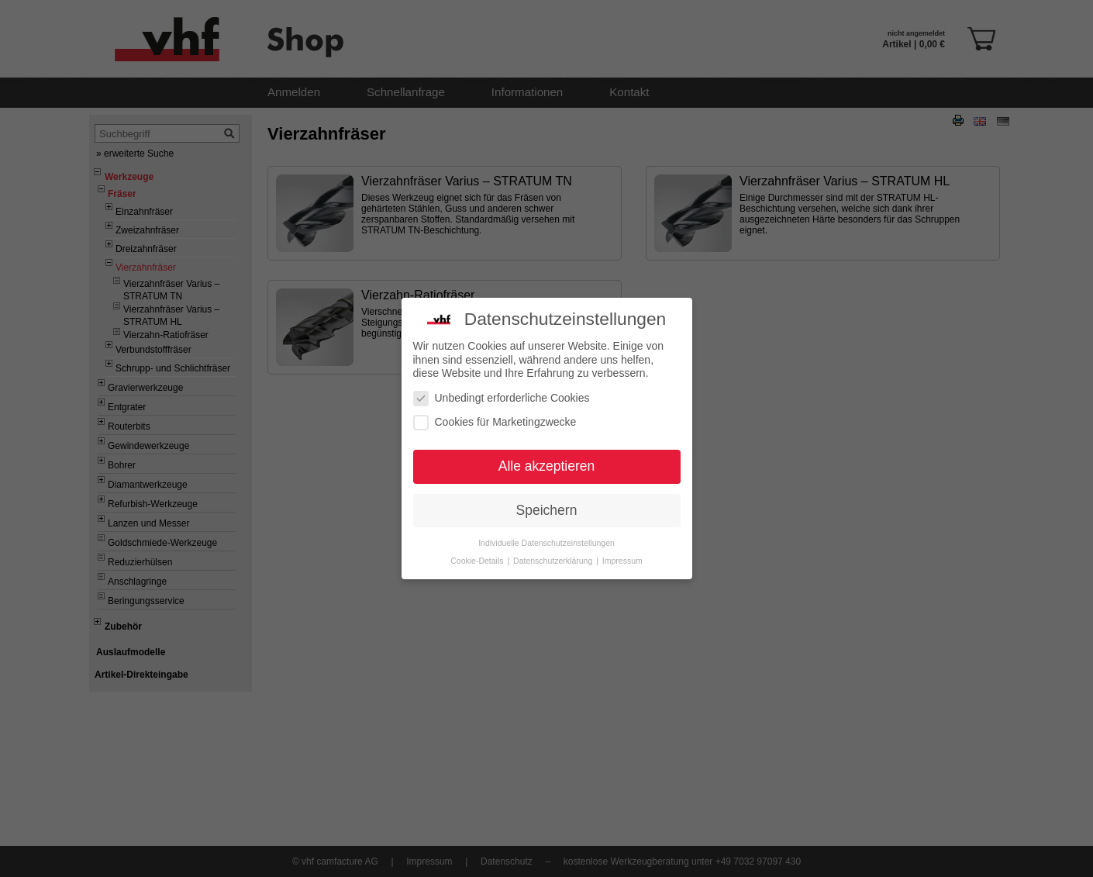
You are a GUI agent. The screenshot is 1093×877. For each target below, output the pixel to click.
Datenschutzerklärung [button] (554, 556)
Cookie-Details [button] (477, 556)
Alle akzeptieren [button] (546, 461)
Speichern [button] (547, 505)
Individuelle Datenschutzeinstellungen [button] (546, 538)
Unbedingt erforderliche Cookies (501, 393)
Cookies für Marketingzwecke (495, 417)
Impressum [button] (622, 556)
